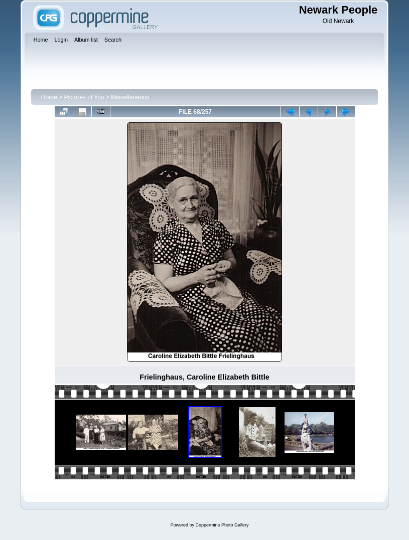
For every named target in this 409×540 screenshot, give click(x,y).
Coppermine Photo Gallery (221, 524)
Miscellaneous (130, 97)
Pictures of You (84, 97)
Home (49, 97)
